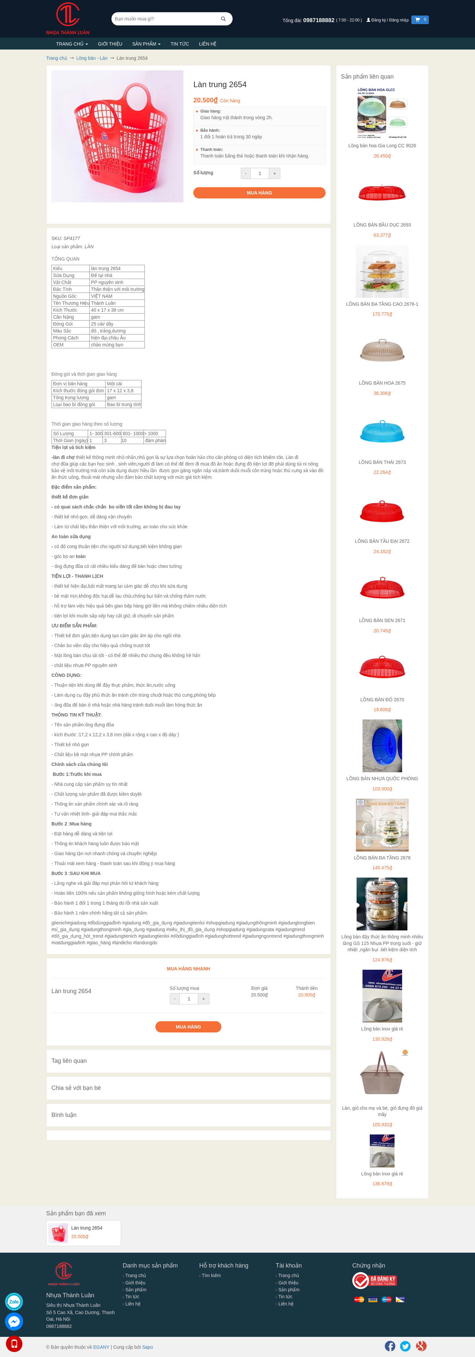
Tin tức (180, 44)
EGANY (101, 1347)
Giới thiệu (110, 44)
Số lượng (203, 172)
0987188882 (319, 20)
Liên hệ (207, 44)
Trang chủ (72, 44)
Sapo (147, 1347)
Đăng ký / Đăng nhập (388, 20)
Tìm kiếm (210, 1275)
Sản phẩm (146, 44)
